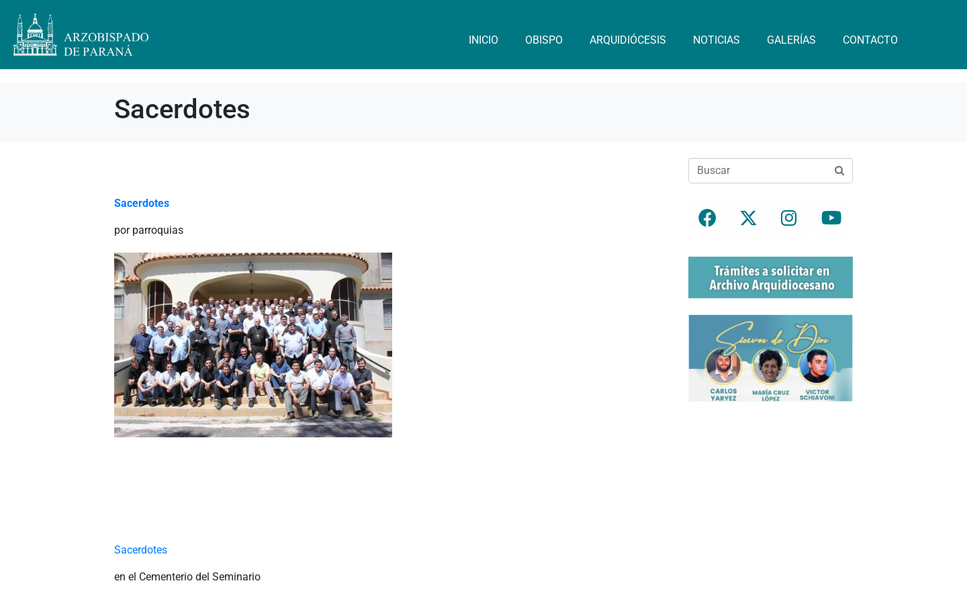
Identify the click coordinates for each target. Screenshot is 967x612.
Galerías (791, 40)
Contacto (870, 40)
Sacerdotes (140, 549)
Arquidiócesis (628, 40)
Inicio (483, 40)
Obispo (544, 40)
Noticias (716, 40)
